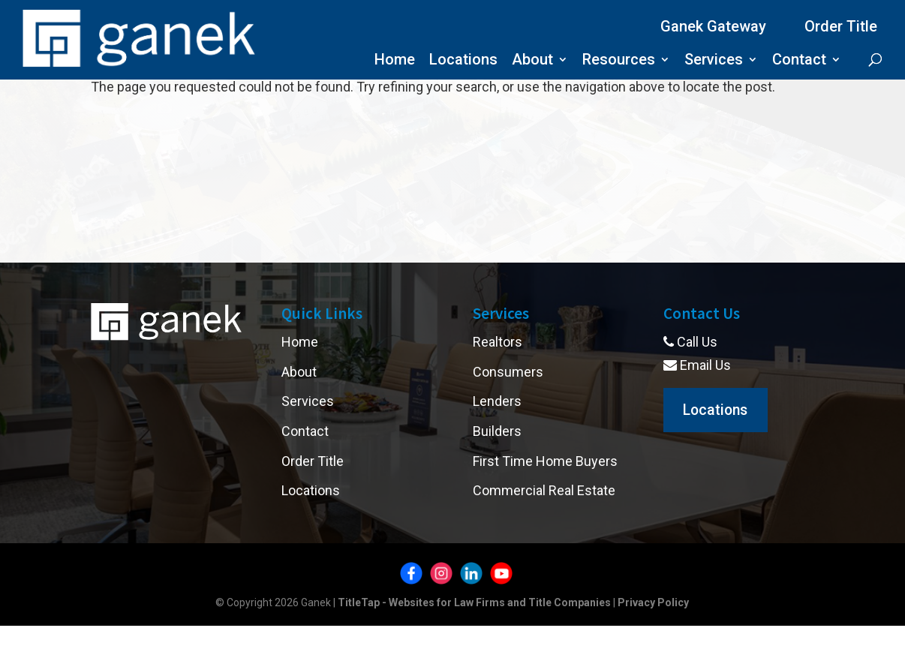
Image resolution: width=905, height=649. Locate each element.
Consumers (508, 372)
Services (713, 61)
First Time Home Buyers (545, 461)
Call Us (690, 342)
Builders (497, 431)
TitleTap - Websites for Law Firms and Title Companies (474, 602)
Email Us (697, 365)
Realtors (497, 342)
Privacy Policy (653, 602)
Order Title (840, 26)
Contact (799, 61)
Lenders (497, 401)
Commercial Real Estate (544, 490)
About (532, 61)
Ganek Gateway (713, 26)
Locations (463, 61)
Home (394, 61)
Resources (618, 61)
